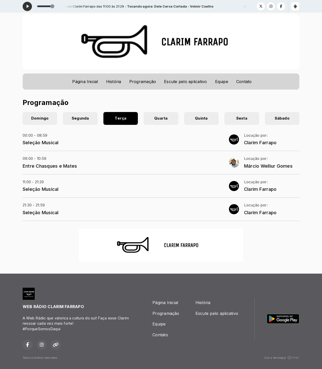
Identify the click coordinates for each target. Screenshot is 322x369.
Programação (142, 81)
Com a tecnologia (281, 357)
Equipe (221, 81)
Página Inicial (85, 81)
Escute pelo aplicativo (185, 81)
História (113, 81)
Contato (244, 81)
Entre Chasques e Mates (50, 166)
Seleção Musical (41, 142)
